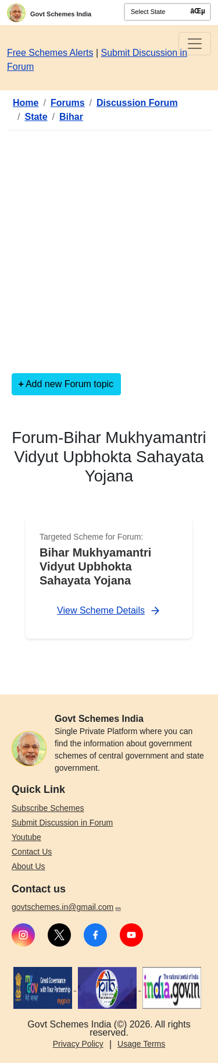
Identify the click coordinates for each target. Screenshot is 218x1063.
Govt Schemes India (60, 13)
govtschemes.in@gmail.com (66, 907)
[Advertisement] (109, 249)
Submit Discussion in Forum (62, 822)
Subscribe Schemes (48, 808)
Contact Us (32, 851)
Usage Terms (141, 1043)
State (35, 117)
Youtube (26, 837)
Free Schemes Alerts (50, 53)
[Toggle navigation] (194, 43)
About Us (28, 866)
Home (25, 103)
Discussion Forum (137, 103)
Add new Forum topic (69, 384)
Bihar (71, 117)
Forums (68, 103)
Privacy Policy (78, 1043)
